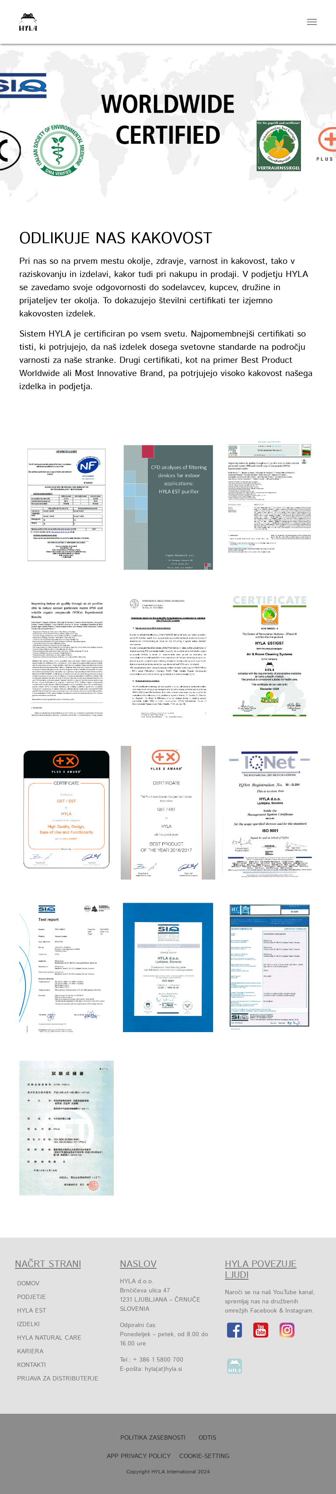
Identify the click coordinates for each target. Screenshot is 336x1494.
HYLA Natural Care (49, 1338)
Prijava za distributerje (57, 1378)
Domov (28, 1283)
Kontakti (31, 1365)
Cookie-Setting (204, 1456)
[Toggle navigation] (312, 21)
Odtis (207, 1438)
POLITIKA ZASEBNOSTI (153, 1438)
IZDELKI (28, 1324)
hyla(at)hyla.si (163, 1369)
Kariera (30, 1351)
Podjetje (31, 1297)
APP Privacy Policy (139, 1456)
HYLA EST (31, 1310)
